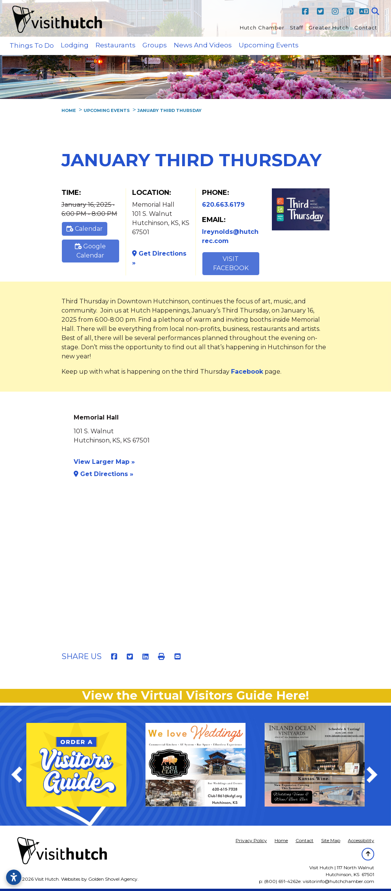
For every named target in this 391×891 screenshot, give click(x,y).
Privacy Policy (251, 840)
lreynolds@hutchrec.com (230, 236)
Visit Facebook (231, 263)
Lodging (75, 45)
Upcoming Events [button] (269, 45)
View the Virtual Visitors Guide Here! (195, 695)
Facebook (247, 371)
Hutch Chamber (262, 27)
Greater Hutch (329, 27)
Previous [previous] (20, 776)
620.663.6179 (223, 204)
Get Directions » (159, 258)
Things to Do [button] (32, 45)
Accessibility (361, 840)
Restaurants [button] (115, 45)
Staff (296, 27)
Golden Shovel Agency (112, 879)
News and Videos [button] (203, 45)
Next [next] (376, 776)
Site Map (330, 840)
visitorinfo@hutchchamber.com (338, 881)
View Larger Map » (104, 461)
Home (281, 840)
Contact (365, 27)
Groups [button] (154, 45)
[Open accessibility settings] (13, 877)
